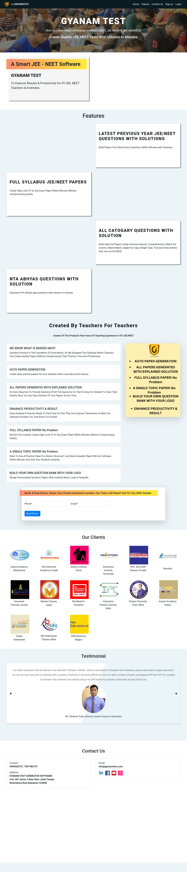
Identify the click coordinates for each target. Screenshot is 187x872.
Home (136, 4)
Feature (145, 4)
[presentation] (138, 503)
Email (91, 504)
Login (178, 4)
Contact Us (157, 4)
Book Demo (32, 513)
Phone (45, 504)
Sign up (169, 4)
